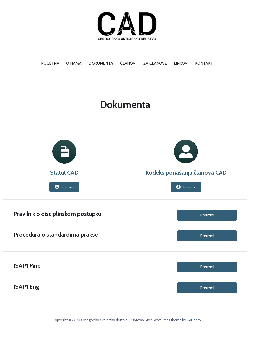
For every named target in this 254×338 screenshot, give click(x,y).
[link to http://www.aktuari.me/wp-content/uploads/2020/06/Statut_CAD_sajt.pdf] (64, 143)
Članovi (128, 63)
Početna (50, 63)
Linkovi (181, 63)
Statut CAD (64, 172)
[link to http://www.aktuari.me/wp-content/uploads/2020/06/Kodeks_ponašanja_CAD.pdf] (186, 155)
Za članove (155, 63)
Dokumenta (101, 63)
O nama (74, 63)
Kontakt (204, 63)
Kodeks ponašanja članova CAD (186, 172)
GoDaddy (194, 320)
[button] (64, 187)
